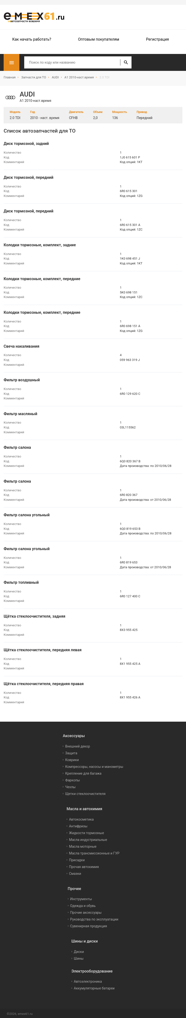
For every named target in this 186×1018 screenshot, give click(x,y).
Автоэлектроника (88, 980)
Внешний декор (77, 745)
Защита (71, 752)
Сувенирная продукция (88, 925)
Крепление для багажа (83, 772)
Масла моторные (82, 845)
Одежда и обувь (83, 904)
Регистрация (157, 39)
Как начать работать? (31, 39)
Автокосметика (81, 818)
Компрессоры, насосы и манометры (94, 765)
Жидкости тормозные (86, 831)
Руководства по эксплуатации (94, 918)
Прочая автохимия (84, 865)
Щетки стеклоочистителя (85, 792)
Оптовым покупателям (98, 39)
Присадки (77, 858)
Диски (79, 950)
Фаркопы (72, 779)
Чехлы (70, 785)
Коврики (72, 758)
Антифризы (78, 824)
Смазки (75, 872)
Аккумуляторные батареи (94, 987)
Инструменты (81, 897)
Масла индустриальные (88, 838)
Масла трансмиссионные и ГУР (94, 851)
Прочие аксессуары (86, 911)
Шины (79, 957)
